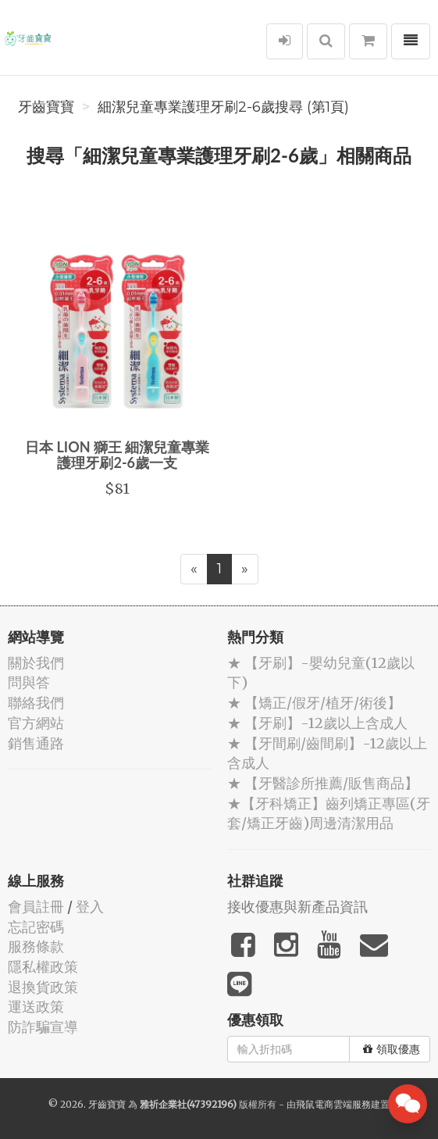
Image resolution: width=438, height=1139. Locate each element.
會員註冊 (36, 907)
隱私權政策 (43, 967)
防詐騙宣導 (43, 1027)
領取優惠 (391, 1049)
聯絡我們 (36, 703)
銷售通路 (36, 743)
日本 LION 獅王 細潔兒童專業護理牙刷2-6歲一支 (117, 454)
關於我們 (36, 663)
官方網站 (36, 723)
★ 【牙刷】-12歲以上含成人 (317, 723)
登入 (90, 907)
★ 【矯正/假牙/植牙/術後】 (314, 703)
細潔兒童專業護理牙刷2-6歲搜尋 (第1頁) (223, 107)
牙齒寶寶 (46, 107)
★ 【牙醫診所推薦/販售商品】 (322, 783)
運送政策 (36, 1007)
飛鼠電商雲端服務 (333, 1104)
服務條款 (36, 946)
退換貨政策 (43, 987)
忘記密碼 (36, 927)
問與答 (29, 682)
